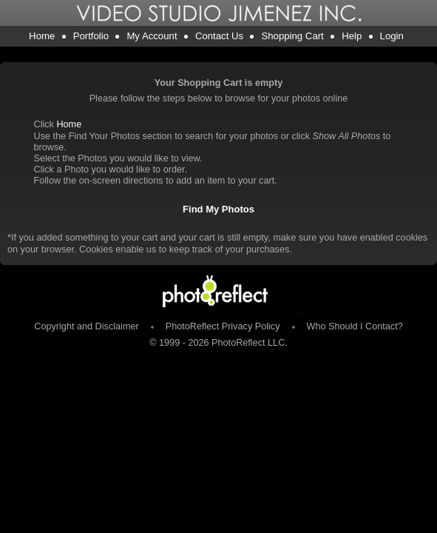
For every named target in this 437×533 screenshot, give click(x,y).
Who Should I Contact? (355, 326)
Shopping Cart (292, 35)
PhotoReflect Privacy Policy (223, 326)
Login (392, 35)
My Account (151, 35)
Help (352, 35)
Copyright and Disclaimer (87, 326)
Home (42, 35)
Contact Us (219, 35)
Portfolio (91, 35)
